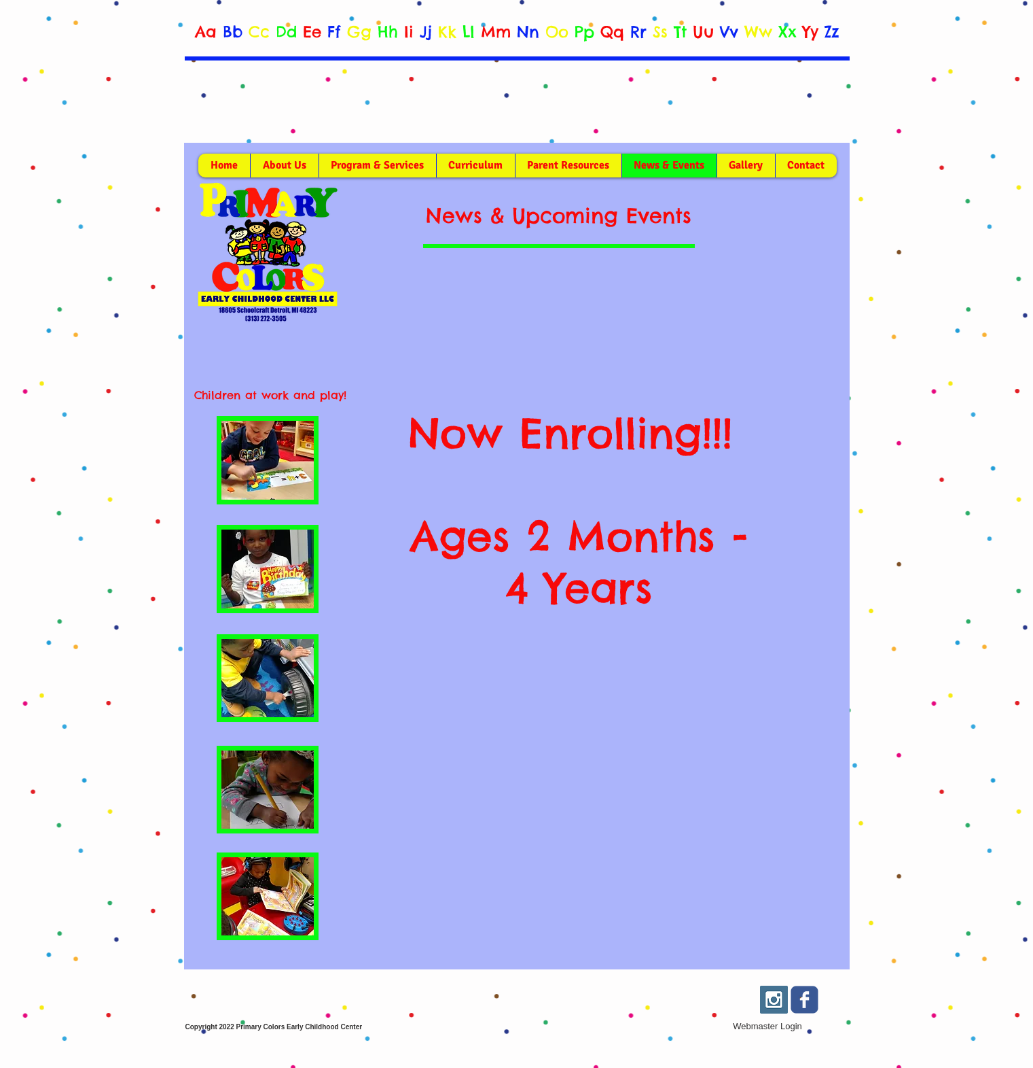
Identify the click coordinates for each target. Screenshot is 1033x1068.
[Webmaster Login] (767, 1026)
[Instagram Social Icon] (774, 1000)
